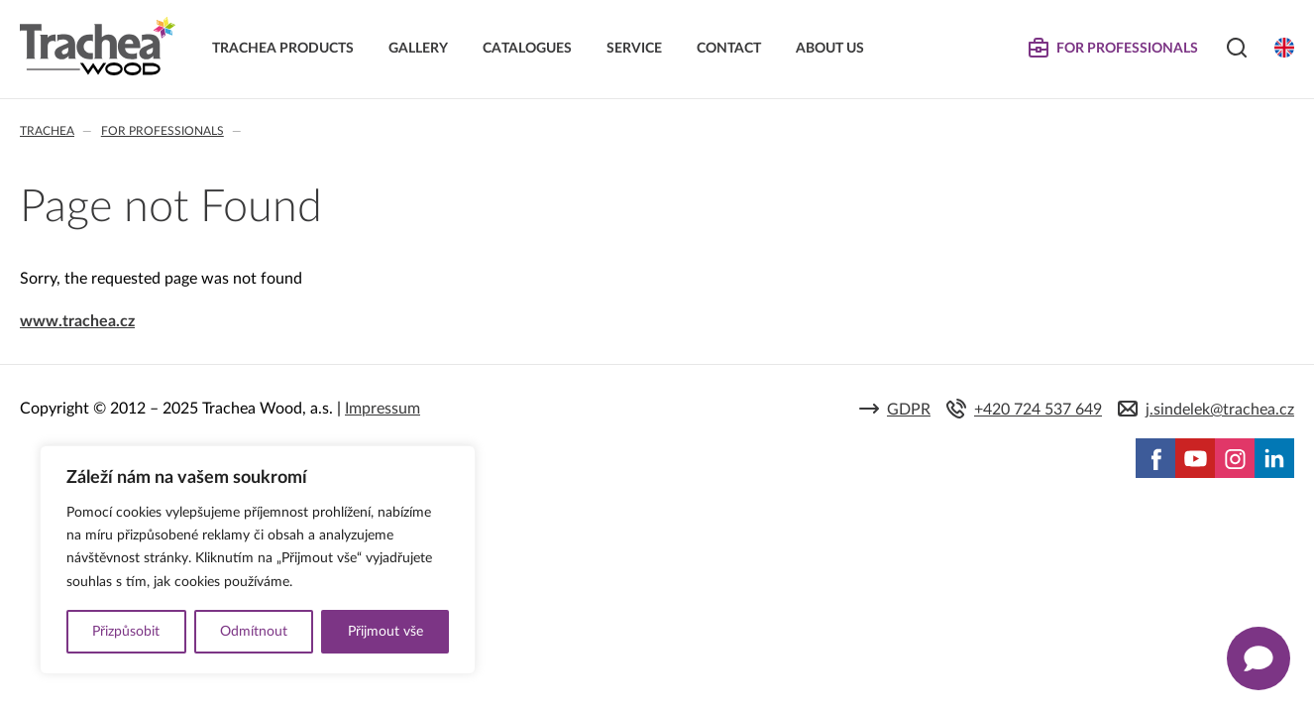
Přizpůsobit (126, 632)
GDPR (909, 409)
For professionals (162, 131)
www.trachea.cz (77, 321)
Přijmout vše (385, 632)
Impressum (382, 408)
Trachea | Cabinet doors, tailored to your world (97, 46)
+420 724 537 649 (1038, 409)
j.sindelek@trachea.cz (1220, 409)
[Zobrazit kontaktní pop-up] (1258, 658)
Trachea (47, 131)
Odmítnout (253, 632)
